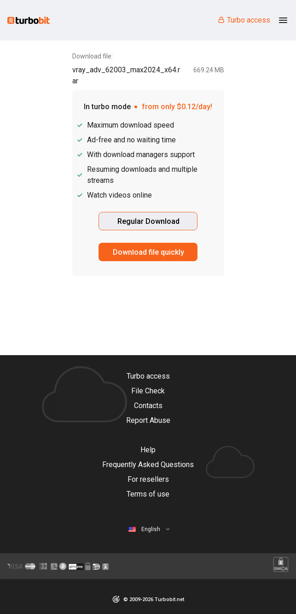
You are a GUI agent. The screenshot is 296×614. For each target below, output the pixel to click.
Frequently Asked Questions (148, 464)
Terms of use (148, 494)
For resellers (148, 479)
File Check (148, 390)
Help (148, 449)
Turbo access (243, 20)
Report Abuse (148, 420)
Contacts (148, 405)
